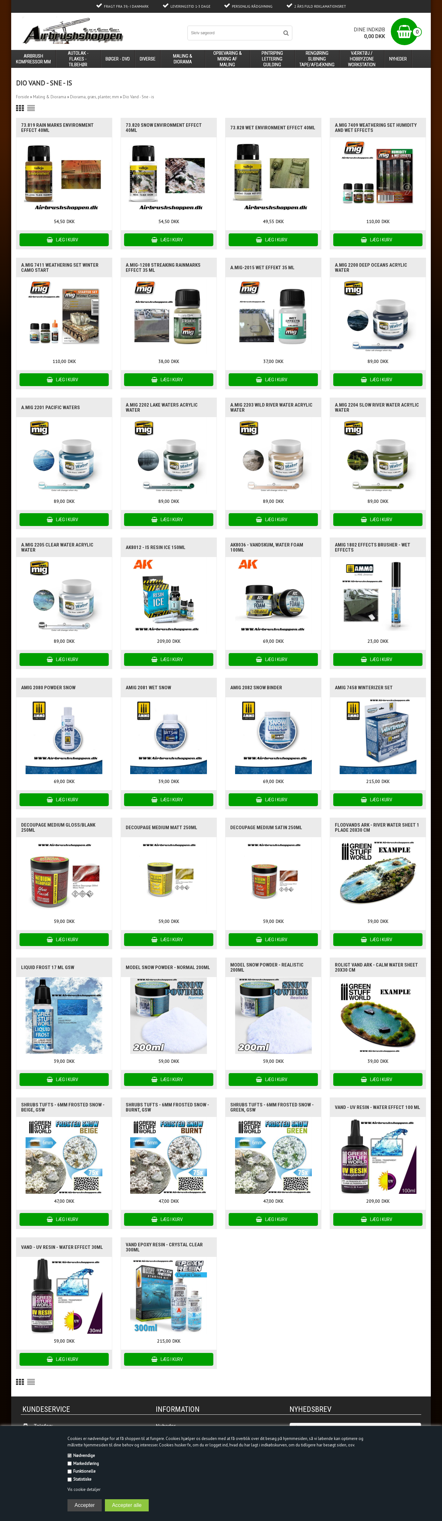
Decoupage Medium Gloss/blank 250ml (58, 827)
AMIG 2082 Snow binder (256, 688)
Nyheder (398, 59)
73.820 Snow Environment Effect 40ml (164, 127)
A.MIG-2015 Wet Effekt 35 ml (262, 268)
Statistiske (82, 1479)
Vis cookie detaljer (83, 1489)
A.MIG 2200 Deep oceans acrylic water (371, 267)
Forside (22, 97)
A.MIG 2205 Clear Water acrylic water (57, 547)
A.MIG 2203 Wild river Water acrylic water (271, 407)
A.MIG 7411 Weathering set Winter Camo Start (60, 267)
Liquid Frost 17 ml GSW (47, 967)
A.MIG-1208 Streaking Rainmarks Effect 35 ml (163, 267)
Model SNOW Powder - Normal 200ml (168, 967)
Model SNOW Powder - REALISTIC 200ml (267, 967)
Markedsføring (86, 1463)
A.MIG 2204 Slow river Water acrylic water (377, 407)
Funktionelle (84, 1471)
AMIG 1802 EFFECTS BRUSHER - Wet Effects (372, 547)
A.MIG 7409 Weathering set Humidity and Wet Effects (376, 127)
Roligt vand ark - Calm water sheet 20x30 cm (376, 967)
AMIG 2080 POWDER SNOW (48, 688)
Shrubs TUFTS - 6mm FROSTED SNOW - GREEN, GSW (272, 1107)
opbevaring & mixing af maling (227, 59)
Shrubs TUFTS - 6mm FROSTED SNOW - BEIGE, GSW (63, 1107)
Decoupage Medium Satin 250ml (266, 827)
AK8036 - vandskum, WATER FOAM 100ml (266, 547)
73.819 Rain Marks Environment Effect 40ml (57, 127)
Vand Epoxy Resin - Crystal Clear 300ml (164, 1247)
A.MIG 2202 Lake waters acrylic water (162, 407)
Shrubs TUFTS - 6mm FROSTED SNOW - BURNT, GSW (167, 1107)
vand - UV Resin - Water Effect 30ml (62, 1247)
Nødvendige (84, 1455)
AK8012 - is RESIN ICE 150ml (155, 547)
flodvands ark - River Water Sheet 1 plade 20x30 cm (377, 827)
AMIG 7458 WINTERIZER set (364, 688)
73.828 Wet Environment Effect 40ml (272, 128)
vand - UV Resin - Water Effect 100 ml (377, 1107)
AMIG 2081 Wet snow (148, 688)
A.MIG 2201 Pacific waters (50, 407)
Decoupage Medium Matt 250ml (161, 827)
